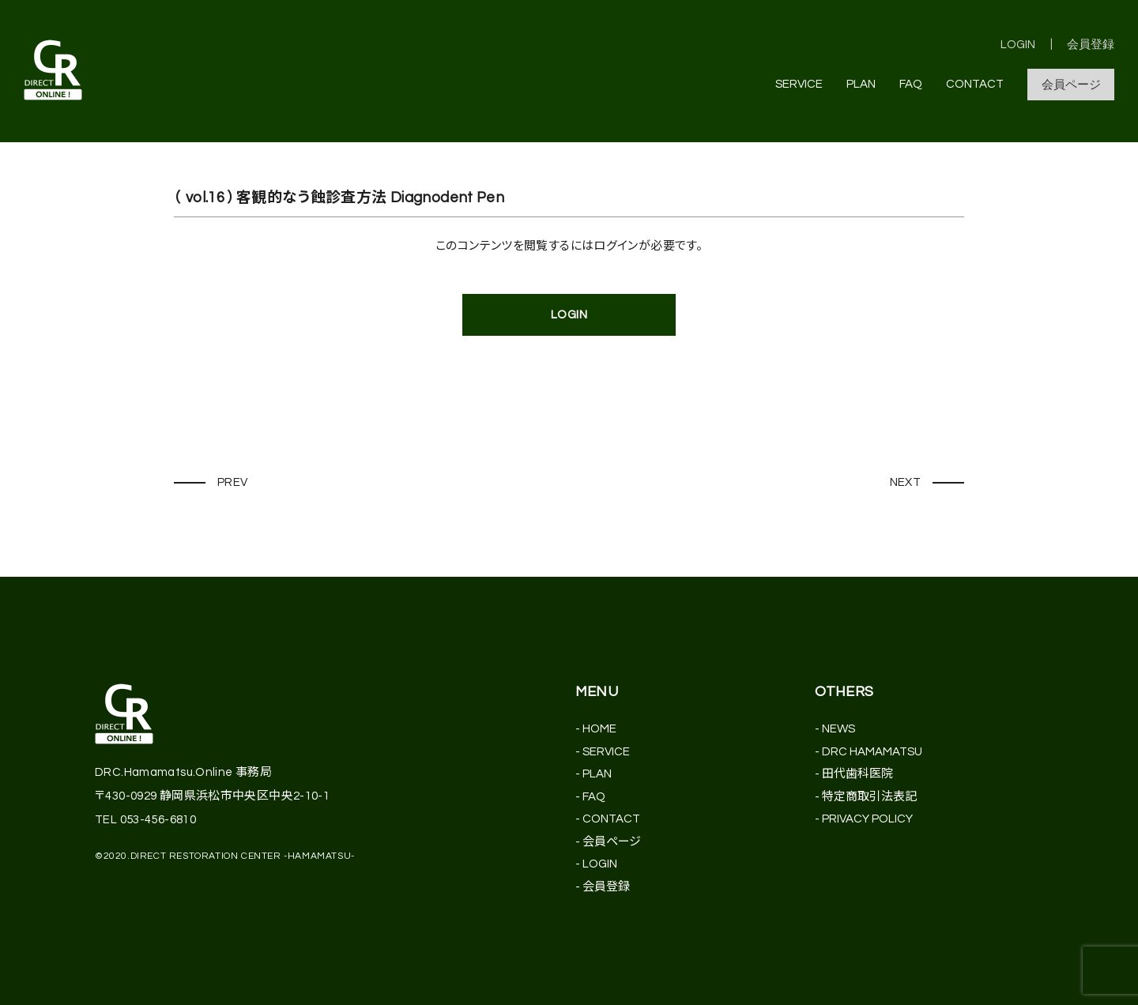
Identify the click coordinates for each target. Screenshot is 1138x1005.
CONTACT (975, 84)
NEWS (838, 729)
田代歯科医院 (857, 774)
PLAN (861, 84)
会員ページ (1071, 85)
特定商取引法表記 (869, 797)
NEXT (905, 482)
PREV (232, 482)
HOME (599, 729)
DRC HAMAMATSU (872, 752)
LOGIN (1017, 45)
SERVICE (799, 84)
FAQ (910, 84)
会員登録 (1090, 45)
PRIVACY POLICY (867, 819)
